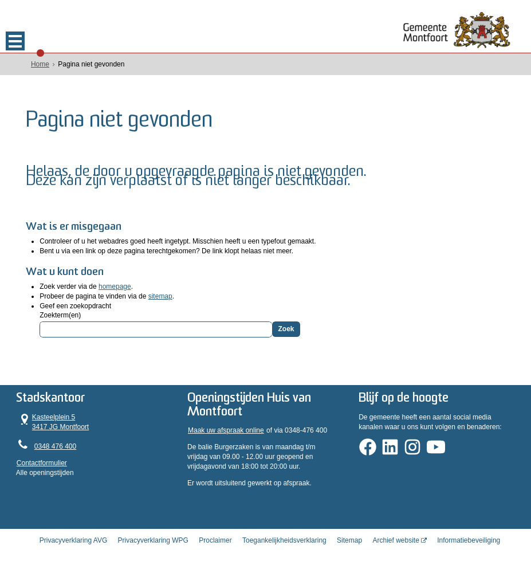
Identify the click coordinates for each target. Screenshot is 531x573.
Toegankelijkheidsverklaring (284, 540)
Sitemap (349, 540)
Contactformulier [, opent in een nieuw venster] (42, 463)
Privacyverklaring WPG (153, 540)
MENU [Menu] (15, 41)
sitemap (160, 296)
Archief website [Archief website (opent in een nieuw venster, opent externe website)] (395, 540)
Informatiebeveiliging (468, 540)
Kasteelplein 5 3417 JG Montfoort (53, 422)
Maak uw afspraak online (226, 430)
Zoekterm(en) (60, 315)
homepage (115, 286)
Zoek (286, 329)
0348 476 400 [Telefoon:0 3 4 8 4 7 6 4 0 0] (55, 446)
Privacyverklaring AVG (73, 540)
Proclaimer (215, 540)
